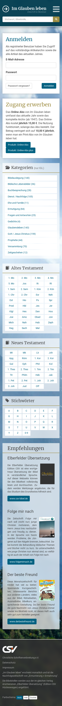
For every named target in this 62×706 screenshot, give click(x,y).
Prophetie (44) (15, 240)
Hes (24, 311)
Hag (11, 328)
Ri (38, 283)
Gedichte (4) (14, 221)
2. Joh (50, 380)
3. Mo (38, 278)
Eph (24, 364)
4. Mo (51, 278)
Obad (37, 317)
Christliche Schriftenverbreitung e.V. (20, 657)
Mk (24, 352)
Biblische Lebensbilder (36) (21, 184)
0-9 (26, 433)
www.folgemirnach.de (21, 561)
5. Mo (11, 283)
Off (37, 386)
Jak (51, 375)
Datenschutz (9, 662)
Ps (37, 300)
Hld (24, 305)
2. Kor (51, 358)
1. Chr (11, 294)
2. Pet (24, 380)
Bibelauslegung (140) (19, 178)
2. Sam (24, 289)
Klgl (11, 311)
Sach (24, 328)
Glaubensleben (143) (18, 227)
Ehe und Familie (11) (18, 203)
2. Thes (24, 369)
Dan (38, 311)
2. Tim (51, 369)
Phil (38, 364)
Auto (19, 697)
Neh (51, 294)
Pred (11, 305)
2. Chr (24, 294)
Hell (26, 697)
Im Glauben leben (29, 9)
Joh (51, 352)
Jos (24, 283)
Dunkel (33, 697)
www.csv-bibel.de (19, 498)
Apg (11, 358)
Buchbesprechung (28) (19, 190)
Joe (11, 317)
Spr (50, 300)
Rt (51, 283)
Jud (24, 386)
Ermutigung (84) (16, 209)
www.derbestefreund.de (22, 621)
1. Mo (11, 278)
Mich (11, 322)
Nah (24, 322)
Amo (24, 317)
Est (11, 300)
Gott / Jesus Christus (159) (22, 234)
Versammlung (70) (17, 246)
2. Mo (24, 278)
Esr (37, 294)
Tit (11, 375)
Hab (37, 322)
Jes (37, 305)
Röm (24, 358)
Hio (24, 300)
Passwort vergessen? (19, 85)
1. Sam (11, 289)
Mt (11, 352)
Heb (38, 375)
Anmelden (49, 85)
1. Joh (37, 380)
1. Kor (38, 358)
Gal (11, 364)
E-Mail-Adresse (15, 59)
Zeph (50, 322)
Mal (38, 328)
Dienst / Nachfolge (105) (20, 196)
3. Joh (11, 386)
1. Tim (37, 369)
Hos (51, 311)
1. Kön (37, 289)
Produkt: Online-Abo (18, 144)
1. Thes (11, 369)
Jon (51, 317)
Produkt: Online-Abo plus (20, 150)
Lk (37, 352)
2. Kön (50, 289)
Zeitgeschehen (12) (17, 252)
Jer (50, 305)
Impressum (8, 667)
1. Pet (11, 380)
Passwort (11, 72)
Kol (50, 364)
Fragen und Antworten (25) (22, 215)
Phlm (24, 375)
